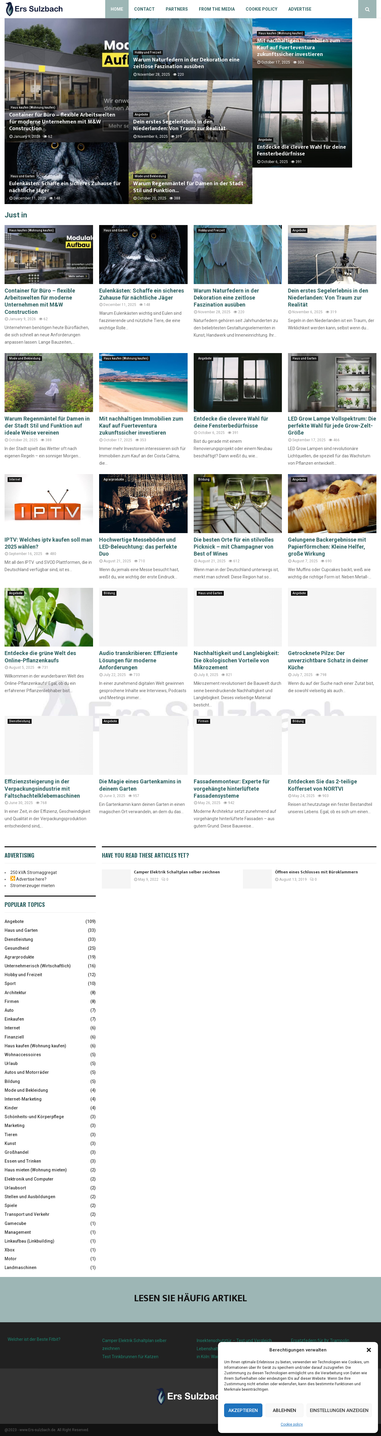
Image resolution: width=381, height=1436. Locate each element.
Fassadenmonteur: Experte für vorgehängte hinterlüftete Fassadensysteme (232, 788)
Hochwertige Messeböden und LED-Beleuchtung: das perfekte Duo (138, 546)
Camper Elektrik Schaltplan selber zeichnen (177, 872)
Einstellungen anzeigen (339, 1410)
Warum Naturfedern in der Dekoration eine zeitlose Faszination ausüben (186, 63)
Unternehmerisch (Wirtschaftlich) (38, 965)
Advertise (299, 9)
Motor (11, 1258)
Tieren (11, 1134)
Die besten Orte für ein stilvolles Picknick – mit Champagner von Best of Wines (234, 546)
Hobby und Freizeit (148, 52)
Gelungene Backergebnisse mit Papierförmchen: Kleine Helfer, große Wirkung (327, 546)
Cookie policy (292, 1424)
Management (18, 1232)
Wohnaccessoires (23, 1054)
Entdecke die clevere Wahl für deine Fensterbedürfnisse (301, 187)
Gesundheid (17, 948)
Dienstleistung (19, 721)
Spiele (11, 1205)
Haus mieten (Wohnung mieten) (36, 1169)
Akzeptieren (243, 1410)
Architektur (15, 992)
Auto (9, 1010)
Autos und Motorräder (27, 1072)
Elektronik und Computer (29, 1179)
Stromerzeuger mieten (32, 885)
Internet (14, 479)
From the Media (217, 9)
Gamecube (15, 1223)
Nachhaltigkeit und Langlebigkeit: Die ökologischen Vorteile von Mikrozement (236, 660)
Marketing (15, 1125)
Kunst (10, 1143)
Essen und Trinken (23, 1161)
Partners (177, 9)
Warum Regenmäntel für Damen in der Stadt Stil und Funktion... (188, 187)
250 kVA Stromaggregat (33, 872)
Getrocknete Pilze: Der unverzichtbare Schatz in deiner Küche (328, 660)
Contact (144, 9)
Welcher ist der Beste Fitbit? (34, 1339)
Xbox (10, 1249)
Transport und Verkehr (27, 1214)
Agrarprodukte (114, 479)
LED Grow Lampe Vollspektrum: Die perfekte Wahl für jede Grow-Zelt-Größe (332, 425)
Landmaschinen (20, 1267)
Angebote (141, 114)
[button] (369, 1350)
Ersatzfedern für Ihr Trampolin (320, 1340)
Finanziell (14, 1037)
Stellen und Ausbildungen (30, 1196)
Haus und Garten (23, 176)
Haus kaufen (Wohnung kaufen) (33, 107)
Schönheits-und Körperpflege (34, 1116)
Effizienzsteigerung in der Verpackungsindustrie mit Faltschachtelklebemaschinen (42, 788)
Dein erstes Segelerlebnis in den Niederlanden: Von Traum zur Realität (179, 125)
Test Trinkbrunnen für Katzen (130, 1356)
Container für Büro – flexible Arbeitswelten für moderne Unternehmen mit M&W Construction (62, 121)
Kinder (11, 1107)
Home (117, 9)
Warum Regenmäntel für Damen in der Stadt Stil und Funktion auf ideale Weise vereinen (47, 425)
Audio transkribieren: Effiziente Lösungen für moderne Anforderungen (138, 660)
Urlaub (11, 1063)
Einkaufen (14, 1019)
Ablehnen (284, 1410)
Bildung (204, 479)
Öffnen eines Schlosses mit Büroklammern (316, 872)
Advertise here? (31, 879)
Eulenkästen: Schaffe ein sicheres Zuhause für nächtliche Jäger (65, 187)
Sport (10, 983)
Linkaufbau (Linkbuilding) (29, 1241)
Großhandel (17, 1152)
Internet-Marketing (23, 1099)
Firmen (203, 721)
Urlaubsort (15, 1187)
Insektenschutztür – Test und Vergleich (234, 1340)
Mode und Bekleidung (150, 176)
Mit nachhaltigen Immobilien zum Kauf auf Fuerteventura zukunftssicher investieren (309, 63)
